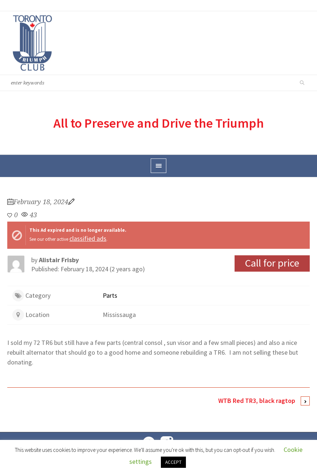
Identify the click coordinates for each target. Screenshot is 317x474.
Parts (110, 295)
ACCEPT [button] (173, 462)
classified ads (87, 238)
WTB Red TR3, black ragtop (256, 400)
